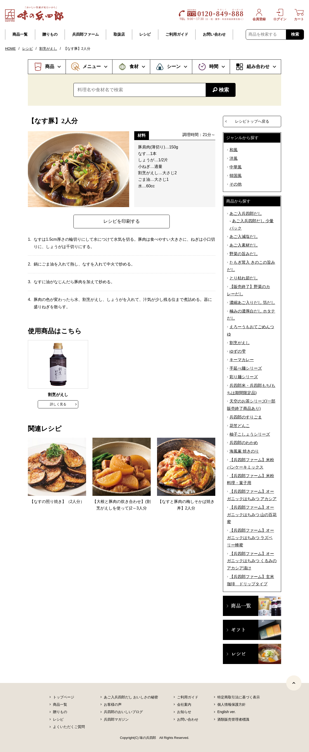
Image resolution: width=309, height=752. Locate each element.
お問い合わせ (214, 34)
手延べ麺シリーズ (245, 368)
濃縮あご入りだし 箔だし (252, 302)
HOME (10, 49)
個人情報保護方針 (231, 704)
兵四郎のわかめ (243, 442)
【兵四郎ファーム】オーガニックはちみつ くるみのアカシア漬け (252, 560)
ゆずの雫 (237, 351)
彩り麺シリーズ (243, 377)
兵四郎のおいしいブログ (123, 712)
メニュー (92, 66)
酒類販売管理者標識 (233, 719)
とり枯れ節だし (243, 278)
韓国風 (235, 175)
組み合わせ (258, 66)
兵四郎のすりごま (245, 417)
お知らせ (184, 712)
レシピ (145, 34)
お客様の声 (113, 704)
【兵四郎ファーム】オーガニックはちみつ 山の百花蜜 (252, 514)
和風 (233, 150)
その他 (235, 184)
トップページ (63, 697)
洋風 (233, 158)
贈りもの (49, 34)
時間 (213, 66)
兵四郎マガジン (116, 719)
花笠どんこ (239, 426)
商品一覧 (20, 34)
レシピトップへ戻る (252, 121)
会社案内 (184, 704)
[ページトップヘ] (293, 683)
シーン (174, 66)
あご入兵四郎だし (245, 213)
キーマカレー (241, 360)
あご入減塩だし (243, 236)
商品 (49, 66)
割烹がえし (48, 49)
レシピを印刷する (121, 221)
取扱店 (119, 34)
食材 (134, 66)
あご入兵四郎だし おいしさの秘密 (131, 697)
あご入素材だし (243, 245)
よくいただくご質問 (69, 727)
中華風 (235, 167)
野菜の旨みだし (243, 254)
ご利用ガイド (176, 34)
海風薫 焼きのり (244, 451)
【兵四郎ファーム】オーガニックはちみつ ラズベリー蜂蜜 (250, 537)
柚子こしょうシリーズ (249, 434)
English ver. (226, 712)
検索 (295, 34)
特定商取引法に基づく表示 (238, 697)
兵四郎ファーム (85, 34)
